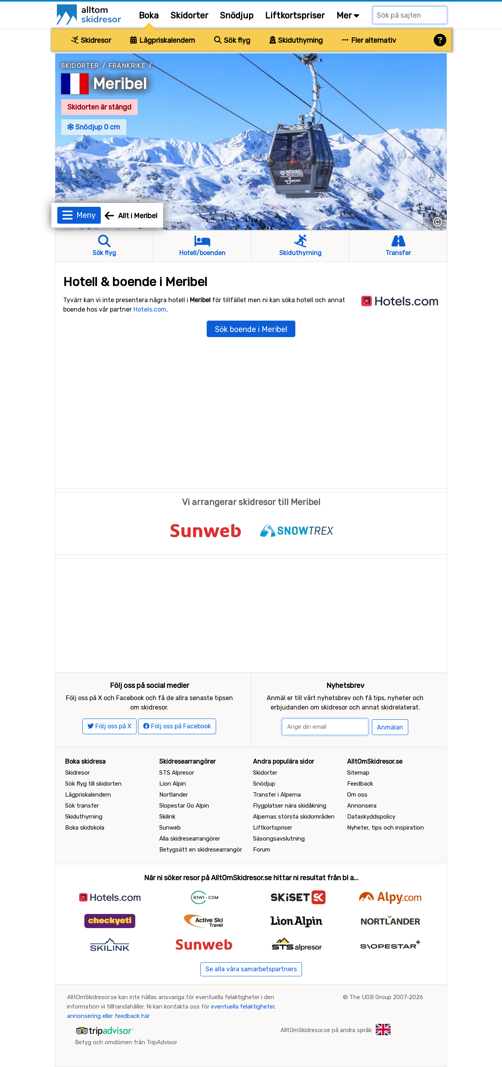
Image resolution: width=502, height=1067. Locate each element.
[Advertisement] (251, 614)
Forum (261, 849)
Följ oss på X (109, 726)
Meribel (120, 84)
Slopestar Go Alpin (184, 805)
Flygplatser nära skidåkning (289, 805)
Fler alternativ (369, 40)
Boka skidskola (84, 827)
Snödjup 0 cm (93, 127)
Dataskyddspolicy (371, 816)
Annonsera (361, 805)
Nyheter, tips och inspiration (385, 827)
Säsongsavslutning (279, 838)
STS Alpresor (176, 772)
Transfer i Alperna (277, 794)
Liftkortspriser (295, 15)
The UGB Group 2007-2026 (386, 997)
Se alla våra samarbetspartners (251, 969)
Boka (149, 15)
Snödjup (236, 15)
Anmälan (390, 727)
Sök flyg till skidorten (93, 783)
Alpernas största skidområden (294, 816)
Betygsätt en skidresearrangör (200, 849)
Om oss (357, 794)
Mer (347, 15)
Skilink (167, 816)
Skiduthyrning (296, 40)
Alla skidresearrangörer (189, 838)
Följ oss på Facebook (177, 726)
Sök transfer (82, 805)
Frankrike (127, 65)
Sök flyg (232, 40)
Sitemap (358, 772)
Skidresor (91, 40)
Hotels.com (149, 309)
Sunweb (170, 827)
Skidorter (189, 15)
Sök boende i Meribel (251, 329)
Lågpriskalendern (162, 40)
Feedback (360, 783)
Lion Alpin (172, 783)
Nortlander (173, 794)
